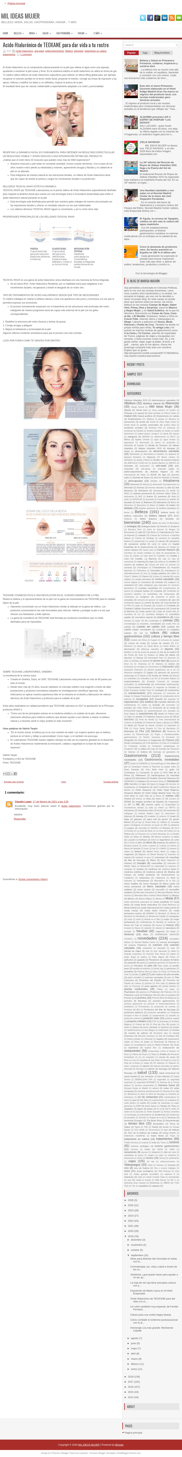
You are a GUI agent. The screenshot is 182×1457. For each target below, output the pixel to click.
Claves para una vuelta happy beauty (150, 1314)
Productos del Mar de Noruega (160, 1009)
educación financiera (133, 670)
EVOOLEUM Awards (133, 711)
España (159, 699)
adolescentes (160, 437)
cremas (168, 620)
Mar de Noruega (136, 860)
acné (165, 433)
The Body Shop (154, 1120)
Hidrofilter (133, 784)
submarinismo (158, 1100)
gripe (171, 769)
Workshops (154, 1183)
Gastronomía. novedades (162, 759)
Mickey (159, 899)
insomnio (171, 810)
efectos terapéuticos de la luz (162, 670)
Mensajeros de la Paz (165, 881)
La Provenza (140, 834)
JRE (165, 825)
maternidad (159, 866)
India (151, 808)
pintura (172, 983)
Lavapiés (132, 840)
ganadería (170, 752)
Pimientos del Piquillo (150, 980)
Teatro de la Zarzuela (133, 1112)
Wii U (173, 1180)
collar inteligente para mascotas (152, 585)
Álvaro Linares (168, 457)
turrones (134, 1149)
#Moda (127, 410)
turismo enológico (140, 1146)
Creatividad (153, 621)
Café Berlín (151, 532)
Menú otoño (169, 883)
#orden (172, 410)
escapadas (142, 699)
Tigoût (137, 1127)
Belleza (20, 32)
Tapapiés (128, 1108)
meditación (129, 878)
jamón (165, 819)
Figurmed (171, 725)
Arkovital (128, 487)
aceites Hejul (170, 425)
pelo (150, 965)
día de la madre (168, 652)
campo (152, 541)
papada (141, 959)
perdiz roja (158, 969)
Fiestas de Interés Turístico (150, 725)
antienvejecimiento (54, 51)
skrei (143, 1094)
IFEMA (127, 801)
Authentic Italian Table (166, 493)
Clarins (145, 576)
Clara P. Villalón (131, 576)
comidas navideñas (148, 588)
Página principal (16, 3)
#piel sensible (154, 413)
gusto (156, 773)
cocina (166, 576)
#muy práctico (158, 410)
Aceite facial (129, 425)
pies (169, 977)
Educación (168, 666)
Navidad (141, 931)
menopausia (143, 880)
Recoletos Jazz (161, 1033)
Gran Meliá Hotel (154, 770)
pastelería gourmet (156, 963)
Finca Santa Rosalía (143, 728)
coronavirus (160, 608)
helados (142, 781)
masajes (141, 863)
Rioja (153, 1054)
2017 (131, 1381)
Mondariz (162, 913)
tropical (145, 1143)
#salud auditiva (144, 416)
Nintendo (129, 934)
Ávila (173, 497)
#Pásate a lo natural (134, 413)
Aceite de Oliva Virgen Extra (163, 422)
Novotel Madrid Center (145, 942)
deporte (169, 649)
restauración (168, 1047)
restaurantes (132, 1050)
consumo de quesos (146, 600)
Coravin (147, 605)
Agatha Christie (142, 440)
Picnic (164, 972)
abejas (161, 419)
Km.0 (177, 828)
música (170, 925)
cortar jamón (145, 611)
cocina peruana (143, 579)
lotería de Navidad (132, 849)
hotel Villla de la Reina (150, 796)
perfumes (171, 968)
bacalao (128, 502)
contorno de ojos (167, 600)
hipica (152, 784)
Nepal (172, 931)
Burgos (172, 529)
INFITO (172, 808)
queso (136, 1027)
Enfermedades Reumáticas (140, 687)
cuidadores (161, 630)
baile (138, 502)
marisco (128, 863)
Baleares (148, 502)
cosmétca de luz (132, 614)
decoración (129, 649)
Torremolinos (154, 1130)
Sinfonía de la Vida (171, 1091)
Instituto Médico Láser (149, 813)
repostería (133, 1047)
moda (34, 32)
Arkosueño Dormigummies (164, 484)
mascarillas (156, 863)
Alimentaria (135, 454)
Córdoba (171, 605)
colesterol (129, 585)
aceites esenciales (149, 425)
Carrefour (128, 553)
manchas (172, 854)
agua (156, 440)
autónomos (129, 497)
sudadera (172, 1100)
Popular (131, 53)
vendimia (172, 1155)
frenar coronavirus (133, 743)
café (140, 532)
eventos (128, 707)
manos (127, 857)
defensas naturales (150, 649)
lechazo (143, 839)
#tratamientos (134, 419)
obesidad (161, 948)
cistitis (173, 573)
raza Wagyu (149, 1030)
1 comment (26, 54)
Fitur (141, 731)
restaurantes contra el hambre (162, 1051)
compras (158, 591)
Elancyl (176, 676)
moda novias (131, 910)
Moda (169, 898)
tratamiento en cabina (95, 51)
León (176, 839)
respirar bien (150, 1048)
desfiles (127, 652)
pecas (126, 966)
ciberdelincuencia (131, 573)
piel (144, 974)
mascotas (171, 863)
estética (149, 701)
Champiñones (159, 567)
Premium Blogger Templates (102, 1453)
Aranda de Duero (141, 477)
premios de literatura (135, 1001)
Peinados (138, 965)
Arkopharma (171, 480)
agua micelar (170, 440)
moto (130, 919)
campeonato (139, 541)
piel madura (157, 974)
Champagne (142, 568)
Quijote (176, 1027)
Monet (173, 913)
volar (140, 1177)
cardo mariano (131, 550)
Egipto (150, 672)
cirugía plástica (158, 573)
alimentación (141, 451)
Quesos (165, 1027)
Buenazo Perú (135, 529)
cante (154, 544)
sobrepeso (128, 1097)
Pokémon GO (170, 992)
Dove (126, 664)
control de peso (152, 602)
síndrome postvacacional (148, 1091)
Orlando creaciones (133, 954)
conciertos (152, 594)
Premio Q (128, 998)
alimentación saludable (166, 451)
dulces (172, 664)
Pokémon (155, 992)
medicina (152, 869)
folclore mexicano (151, 737)
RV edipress (158, 1063)
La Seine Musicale (158, 834)
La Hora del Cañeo (164, 831)
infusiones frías (145, 810)
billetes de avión (159, 523)
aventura (162, 496)
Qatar (126, 1027)
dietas (172, 655)
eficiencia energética (133, 673)
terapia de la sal (157, 1118)
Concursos (169, 594)
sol (139, 1097)
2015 (131, 1392)
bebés (172, 505)
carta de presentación (166, 553)
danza (140, 646)
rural (174, 1060)
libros (149, 842)
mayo (134, 1348)
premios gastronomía (164, 1001)
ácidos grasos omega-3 (148, 434)
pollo (163, 995)
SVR (138, 1106)
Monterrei (128, 916)
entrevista (157, 693)
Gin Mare (171, 763)
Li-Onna (131, 843)
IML (138, 804)
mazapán (128, 869)
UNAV (172, 1149)
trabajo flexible (169, 1133)
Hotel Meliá (129, 796)
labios (136, 837)
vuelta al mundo (143, 1180)
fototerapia (142, 740)
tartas (150, 1108)
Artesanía (143, 490)
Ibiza (148, 798)
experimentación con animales (162, 711)
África (127, 439)
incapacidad (170, 805)
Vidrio (150, 1165)
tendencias (160, 1114)
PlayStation (129, 992)
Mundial (159, 922)
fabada (161, 714)
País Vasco (158, 957)
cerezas (172, 565)
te (158, 1109)
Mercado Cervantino (145, 892)
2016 (131, 1386)
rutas (146, 1063)
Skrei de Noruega (156, 1094)
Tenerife (142, 1118)
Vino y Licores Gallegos (165, 1168)
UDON (160, 1149)
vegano (151, 1155)
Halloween (141, 775)
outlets (173, 954)
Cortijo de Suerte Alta (166, 611)
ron (140, 1057)
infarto (161, 808)
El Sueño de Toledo (159, 675)
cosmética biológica (155, 614)
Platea (159, 989)
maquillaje (174, 857)
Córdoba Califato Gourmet (137, 608)
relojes (127, 1045)
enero (134, 1369)
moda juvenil (169, 907)
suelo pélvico (130, 1103)
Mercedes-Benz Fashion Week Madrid (151, 895)
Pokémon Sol (150, 995)
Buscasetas (129, 532)
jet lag (138, 822)
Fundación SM (130, 749)
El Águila (141, 676)
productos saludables (156, 1012)
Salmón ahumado (161, 1066)
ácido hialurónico (24, 51)
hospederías (129, 787)
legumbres (165, 839)
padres (144, 957)
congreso (144, 596)
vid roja (150, 1161)
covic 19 (139, 620)
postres (172, 995)
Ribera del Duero (140, 1054)
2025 (131, 1205)
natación (147, 928)
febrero (135, 1364)
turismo (174, 1142)
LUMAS (162, 849)
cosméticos (163, 617)
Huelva (127, 798)
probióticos (129, 1007)
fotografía (128, 740)
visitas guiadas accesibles (146, 1174)
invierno (162, 816)
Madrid (138, 851)
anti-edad (39, 51)
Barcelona (141, 505)
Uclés (147, 1149)
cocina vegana (130, 582)
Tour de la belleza (137, 1133)
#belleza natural (152, 403)
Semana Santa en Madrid (136, 1088)
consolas (128, 600)
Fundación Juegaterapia (163, 746)
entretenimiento (136, 693)
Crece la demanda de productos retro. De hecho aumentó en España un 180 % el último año (158, 249)
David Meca (152, 646)
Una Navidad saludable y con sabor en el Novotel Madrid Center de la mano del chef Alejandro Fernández (157, 194)
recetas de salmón (138, 1033)
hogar (83, 32)
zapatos (156, 1186)
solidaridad (152, 1097)
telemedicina (145, 1115)
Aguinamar (129, 443)
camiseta (163, 538)
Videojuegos (132, 1164)
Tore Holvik (139, 1130)
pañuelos (128, 959)
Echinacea (128, 667)
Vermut (162, 1158)
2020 (131, 1231)
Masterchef (145, 866)
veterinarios (174, 1158)
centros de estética (134, 564)
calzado (142, 535)
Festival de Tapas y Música (158, 723)
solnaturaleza (170, 1097)
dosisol (173, 661)
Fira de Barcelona (166, 728)
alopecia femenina (132, 457)
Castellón (161, 556)
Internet (128, 816)
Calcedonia (164, 532)
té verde (172, 1109)
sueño (143, 1103)
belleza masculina (133, 515)
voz (129, 1180)
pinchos (148, 983)
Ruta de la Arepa (132, 1063)
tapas (140, 1108)
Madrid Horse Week (156, 852)
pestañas (128, 971)
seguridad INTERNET (146, 1082)
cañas (164, 544)
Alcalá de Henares (158, 445)
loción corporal (148, 846)
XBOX (167, 1183)
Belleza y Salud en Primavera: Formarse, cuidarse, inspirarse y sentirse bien (159, 63)
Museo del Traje (131, 925)
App (164, 474)
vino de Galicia (141, 1168)
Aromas (140, 487)
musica (158, 925)
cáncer (161, 541)
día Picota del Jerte (133, 655)
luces (146, 849)
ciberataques (170, 571)
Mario (153, 860)
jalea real (152, 819)
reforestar (148, 1039)
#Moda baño (141, 410)
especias (172, 699)
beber (162, 505)
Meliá (172, 878)
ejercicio (162, 672)
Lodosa (163, 846)
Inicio (63, 782)
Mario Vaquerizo (168, 860)
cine (145, 573)
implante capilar (153, 805)
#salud (127, 415)
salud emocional (167, 1073)
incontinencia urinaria (134, 808)
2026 (131, 1200)
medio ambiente (146, 874)
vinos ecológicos (145, 1171)
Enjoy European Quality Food (137, 690)
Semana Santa (166, 1085)
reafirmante (163, 1030)
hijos (144, 784)
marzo (135, 1358)
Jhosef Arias (150, 822)
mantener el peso (143, 857)
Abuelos (172, 419)
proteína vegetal (172, 1018)
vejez (161, 1155)
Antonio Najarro (159, 471)
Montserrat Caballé (157, 916)
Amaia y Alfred (143, 460)
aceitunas (171, 428)
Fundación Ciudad (137, 746)
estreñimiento (130, 705)
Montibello (140, 916)
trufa (154, 1142)
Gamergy (157, 752)
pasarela (132, 962)
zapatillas (143, 1186)
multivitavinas (146, 922)
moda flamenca (169, 905)
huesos (139, 799)
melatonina (160, 878)
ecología (140, 667)
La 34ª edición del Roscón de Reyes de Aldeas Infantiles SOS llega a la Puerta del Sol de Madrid (158, 166)
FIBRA (176, 723)
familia (139, 716)
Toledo (155, 1127)
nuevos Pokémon (138, 945)
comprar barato (141, 591)
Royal (166, 1060)
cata (164, 559)
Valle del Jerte (169, 1152)
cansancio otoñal (137, 544)
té (163, 1108)
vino (126, 1168)
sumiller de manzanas (160, 1103)
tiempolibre (158, 1123)
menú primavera (132, 886)
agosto (135, 1338)
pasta (142, 963)
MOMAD (150, 913)
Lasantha (83, 1453)
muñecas (172, 922)
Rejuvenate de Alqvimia (165, 1042)
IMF (129, 805)
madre (127, 852)
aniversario (145, 466)
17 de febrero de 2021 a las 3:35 (50, 801)
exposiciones (146, 713)
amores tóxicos (171, 460)
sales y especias (131, 1066)
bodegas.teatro (148, 526)
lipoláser (172, 843)
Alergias (171, 448)
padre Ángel (130, 957)
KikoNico (154, 828)
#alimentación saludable (164, 400)
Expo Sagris (129, 714)
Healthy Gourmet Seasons (163, 778)
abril (133, 1353)
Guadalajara (129, 773)
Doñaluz (135, 661)
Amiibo (156, 460)
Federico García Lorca (157, 716)
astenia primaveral (142, 493)
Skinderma (132, 1094)
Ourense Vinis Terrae (156, 954)
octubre (135, 1250)
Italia (126, 819)
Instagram (128, 813)
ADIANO (146, 437)
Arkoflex (154, 481)
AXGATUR (137, 499)
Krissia (130, 831)
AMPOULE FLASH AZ (138, 463)
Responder (20, 818)
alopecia (172, 454)
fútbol (144, 749)
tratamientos (9, 54)
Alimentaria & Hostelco (154, 454)
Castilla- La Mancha (146, 558)
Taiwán (163, 1106)
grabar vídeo (170, 767)
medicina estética (133, 872)
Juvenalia (142, 828)
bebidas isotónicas (147, 508)
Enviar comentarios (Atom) (33, 879)
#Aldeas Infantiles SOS (135, 400)
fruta (164, 743)
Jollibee (163, 822)
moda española (161, 902)
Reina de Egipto (142, 1042)
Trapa (172, 1136)
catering (141, 561)
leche (153, 840)
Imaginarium (173, 802)
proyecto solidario (137, 1021)
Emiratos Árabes (168, 678)
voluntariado (173, 1177)
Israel (173, 816)
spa (134, 1100)
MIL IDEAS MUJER (20, 15)
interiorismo (170, 813)
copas (137, 606)
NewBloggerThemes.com (129, 1453)
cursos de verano (160, 643)
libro (140, 842)
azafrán (172, 499)
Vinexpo (172, 1165)
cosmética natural (144, 617)
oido (147, 951)
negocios (160, 931)
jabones (138, 819)
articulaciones (159, 491)
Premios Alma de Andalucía (164, 998)
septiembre (137, 1255)
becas (126, 512)
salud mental (130, 1076)
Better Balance (148, 518)
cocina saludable (164, 579)
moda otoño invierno (155, 910)
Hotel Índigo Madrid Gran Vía (160, 793)
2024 (131, 1210)
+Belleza (150, 419)
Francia (170, 740)
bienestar (78, 51)
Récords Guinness (146, 1036)
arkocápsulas (135, 480)
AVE (140, 497)
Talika (173, 1106)
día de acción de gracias (145, 652)
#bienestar (172, 403)
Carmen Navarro (166, 549)
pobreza (143, 992)
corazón (159, 606)
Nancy (137, 928)
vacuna (144, 1152)
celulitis (172, 561)
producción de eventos (165, 1007)
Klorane (166, 828)
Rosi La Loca (130, 1060)
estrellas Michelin (167, 702)
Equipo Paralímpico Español (146, 696)
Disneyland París (155, 658)
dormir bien (159, 660)
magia (173, 852)
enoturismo (173, 690)
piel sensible (173, 974)
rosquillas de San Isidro (149, 1060)
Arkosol (146, 484)
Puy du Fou (159, 1024)
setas (166, 1088)
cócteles (159, 582)
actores (176, 434)
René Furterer (162, 1044)
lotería (173, 846)
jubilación (175, 825)
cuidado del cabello (148, 626)
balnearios (162, 502)
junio (134, 1343)
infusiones (129, 810)
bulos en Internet (155, 529)
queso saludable (150, 1027)
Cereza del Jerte (156, 565)
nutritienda (147, 948)
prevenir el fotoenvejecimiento (161, 1004)
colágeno (172, 582)
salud (47, 32)
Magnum (142, 854)
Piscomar (136, 986)
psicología (164, 1021)
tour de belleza (171, 1129)
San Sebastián (147, 1076)
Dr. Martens (157, 664)
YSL (133, 1186)
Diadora (151, 655)
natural (158, 928)
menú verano (144, 889)
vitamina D (170, 1174)
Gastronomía (65, 32)
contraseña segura (132, 603)
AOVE (154, 474)
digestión (128, 658)
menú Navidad (150, 883)
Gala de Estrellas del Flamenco (165, 749)
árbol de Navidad (161, 478)
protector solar (151, 1018)
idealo (158, 799)
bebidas (128, 508)
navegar (127, 931)
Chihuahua (141, 571)
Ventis (139, 1158)
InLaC (160, 810)
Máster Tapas (130, 866)
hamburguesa (158, 775)
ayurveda (150, 499)
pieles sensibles (135, 977)
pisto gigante (151, 986)
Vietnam (160, 1165)
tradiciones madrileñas (134, 1136)
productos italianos (133, 1012)
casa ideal (148, 556)
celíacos (161, 562)
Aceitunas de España (133, 431)
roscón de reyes (167, 1057)
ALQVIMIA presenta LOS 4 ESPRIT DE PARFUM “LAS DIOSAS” (155, 119)
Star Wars (144, 1100)
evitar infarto (142, 708)
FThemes (55, 1453)
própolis (172, 1016)
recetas (175, 1030)
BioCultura (174, 523)
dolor (126, 661)
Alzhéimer (128, 460)
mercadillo (160, 890)
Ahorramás (144, 443)
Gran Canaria (131, 769)
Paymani (172, 963)
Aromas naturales (156, 488)
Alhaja (127, 451)
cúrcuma (165, 640)
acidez (168, 431)
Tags (145, 53)
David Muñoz (169, 646)
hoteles (169, 795)
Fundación (174, 743)
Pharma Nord (143, 972)
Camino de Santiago (144, 538)
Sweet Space (151, 1106)
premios (141, 997)
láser (176, 836)
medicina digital (169, 869)
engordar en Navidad (166, 687)
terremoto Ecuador (133, 1120)
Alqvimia (151, 457)
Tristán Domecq (131, 1143)
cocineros (146, 582)
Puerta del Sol (142, 1024)
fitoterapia (129, 731)
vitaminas (128, 1177)
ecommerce (153, 667)
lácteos (146, 836)
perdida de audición (141, 969)
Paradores (154, 959)
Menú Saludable (156, 886)
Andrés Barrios (158, 463)
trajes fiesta (157, 1135)
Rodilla (163, 1054)
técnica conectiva (171, 1112)
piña (126, 986)
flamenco (156, 731)
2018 (131, 1376)
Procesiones (144, 1007)
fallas (129, 717)
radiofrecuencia (134, 1030)
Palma (172, 957)
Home (5, 33)
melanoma (144, 877)
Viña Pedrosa (164, 1171)
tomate (166, 1127)
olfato (173, 951)
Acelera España (154, 431)
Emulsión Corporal (156, 682)
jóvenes (147, 825)
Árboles (176, 478)
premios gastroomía (133, 1004)
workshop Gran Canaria (135, 1183)
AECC (173, 437)
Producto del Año (132, 1010)
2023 (131, 1215)
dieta (161, 655)
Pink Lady (160, 983)
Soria (126, 1100)
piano (155, 972)
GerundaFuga (157, 763)
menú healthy (131, 883)
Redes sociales (134, 1039)
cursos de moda (137, 643)
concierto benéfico (132, 594)
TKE (146, 1127)
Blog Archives (162, 53)
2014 (131, 1397)
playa (172, 989)
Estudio (156, 705)
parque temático (171, 959)
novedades (147, 938)
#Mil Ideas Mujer (160, 406)
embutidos (131, 678)
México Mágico (145, 899)
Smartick (172, 1094)
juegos (130, 828)
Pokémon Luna (131, 995)
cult (141, 633)
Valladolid (155, 1152)
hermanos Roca (157, 781)
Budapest (175, 526)
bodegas (132, 526)
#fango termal (137, 407)
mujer (166, 919)
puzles (173, 1024)
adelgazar (132, 436)
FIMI (126, 728)
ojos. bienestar (160, 951)
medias (140, 869)
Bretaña (163, 526)
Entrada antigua (111, 782)
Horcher (172, 784)
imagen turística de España (150, 801)
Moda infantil (130, 907)
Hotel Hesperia (143, 790)
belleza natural (157, 515)
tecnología (131, 1115)
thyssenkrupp (172, 1120)
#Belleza (130, 403)
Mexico (175, 895)
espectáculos (131, 701)
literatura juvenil (131, 846)
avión (126, 499)
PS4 (154, 1021)
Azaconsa (161, 499)
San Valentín (163, 1076)
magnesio (129, 854)
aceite (142, 422)
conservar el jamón (165, 597)
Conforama (129, 597)
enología (159, 690)
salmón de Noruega (157, 1069)
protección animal (132, 1018)
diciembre (136, 1239)
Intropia (140, 816)
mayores (172, 866)
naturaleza (170, 928)
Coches (156, 576)
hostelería (144, 787)
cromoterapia (130, 624)
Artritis (173, 491)
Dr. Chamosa (140, 664)
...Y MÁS (98, 32)
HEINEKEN (129, 781)
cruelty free (171, 624)
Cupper (154, 640)
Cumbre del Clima (138, 640)
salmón (146, 1066)
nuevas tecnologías (169, 942)
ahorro (158, 443)
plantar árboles (169, 986)
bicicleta (169, 518)
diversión (172, 658)
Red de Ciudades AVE (169, 1036)
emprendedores (132, 681)
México (131, 898)
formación (170, 737)
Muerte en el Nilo (152, 919)
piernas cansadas (154, 977)
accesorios (129, 422)
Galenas (131, 752)
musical (127, 928)
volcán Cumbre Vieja (155, 1177)
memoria (128, 881)
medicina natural (155, 872)
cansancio (174, 541)
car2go (173, 547)
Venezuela (128, 1158)
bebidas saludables (167, 508)
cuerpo (127, 626)
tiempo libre (136, 1123)
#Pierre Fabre (170, 413)
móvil (138, 919)
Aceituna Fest (155, 428)
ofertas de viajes (132, 951)
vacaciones (130, 1152)
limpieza (161, 842)
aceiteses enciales (133, 427)
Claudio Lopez (23, 801)
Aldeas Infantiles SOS (150, 448)
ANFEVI (172, 463)
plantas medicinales (136, 989)
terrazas (172, 1117)
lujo (153, 849)
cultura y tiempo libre (165, 636)
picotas (135, 974)
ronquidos (150, 1057)
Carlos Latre (148, 550)
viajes (132, 1161)
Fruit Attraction (152, 743)
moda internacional (150, 907)
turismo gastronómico (167, 1146)
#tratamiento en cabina (167, 416)
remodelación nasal (142, 1045)
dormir (146, 660)
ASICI (126, 493)
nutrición (157, 944)
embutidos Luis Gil (148, 678)
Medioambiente (168, 875)
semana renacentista (144, 1085)
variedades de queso (133, 1155)
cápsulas (162, 547)
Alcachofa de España (134, 445)
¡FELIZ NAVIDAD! (150, 142)
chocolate (155, 570)
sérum (156, 1088)
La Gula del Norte (145, 831)
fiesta (130, 725)
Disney (139, 657)
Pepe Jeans (163, 966)
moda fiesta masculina (145, 904)
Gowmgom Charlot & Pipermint (146, 767)
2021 (131, 1225)
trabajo (154, 1133)
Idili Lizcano (170, 799)
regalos (160, 1039)
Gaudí (133, 763)
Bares (152, 505)
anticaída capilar (166, 469)
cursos (176, 640)
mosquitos (174, 916)
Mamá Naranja (157, 854)
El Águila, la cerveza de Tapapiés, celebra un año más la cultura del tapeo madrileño (159, 221)
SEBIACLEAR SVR (143, 1080)
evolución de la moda (164, 707)
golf (125, 767)
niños (145, 934)
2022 (131, 1220)
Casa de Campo (131, 556)
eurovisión (170, 705)
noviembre (137, 1244)
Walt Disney (160, 1180)
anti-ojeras (145, 469)
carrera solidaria (144, 553)
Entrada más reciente (14, 782)
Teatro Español (153, 1112)
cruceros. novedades (150, 623)
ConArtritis (171, 591)
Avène (150, 496)
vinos (127, 1171)
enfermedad (144, 684)
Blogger (163, 273)
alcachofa (171, 443)
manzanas (160, 857)
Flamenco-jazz (142, 734)
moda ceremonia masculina (136, 902)
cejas (151, 561)
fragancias (156, 740)
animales (128, 465)
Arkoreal (134, 484)
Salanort (172, 1063)
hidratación (173, 781)
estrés (144, 705)
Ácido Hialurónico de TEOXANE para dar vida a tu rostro (56, 45)
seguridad (161, 1080)
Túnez (163, 1143)
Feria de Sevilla (146, 720)
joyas (157, 825)
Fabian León (173, 714)
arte (169, 487)
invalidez (151, 816)
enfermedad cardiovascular (167, 684)
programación (159, 1016)
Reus (126, 1054)
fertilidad (138, 723)
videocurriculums (167, 1161)
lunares (173, 849)
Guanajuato (144, 773)
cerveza (128, 567)
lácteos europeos (162, 837)
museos (147, 925)
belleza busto (168, 512)
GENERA (143, 763)
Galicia (144, 752)
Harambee (141, 778)
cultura (154, 632)
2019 (131, 1236)
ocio (173, 948)
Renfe (176, 1045)
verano (149, 1158)
